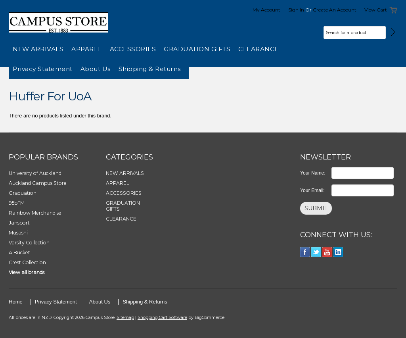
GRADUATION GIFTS (197, 49)
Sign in (296, 10)
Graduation (22, 193)
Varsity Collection (29, 243)
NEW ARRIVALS (38, 49)
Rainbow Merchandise (35, 213)
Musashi (18, 233)
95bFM (17, 203)
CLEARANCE (258, 49)
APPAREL (86, 49)
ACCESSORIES (133, 49)
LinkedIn (338, 252)
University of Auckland (35, 173)
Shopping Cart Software (162, 317)
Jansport (19, 223)
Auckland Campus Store (38, 183)
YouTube (327, 252)
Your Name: (313, 173)
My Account (266, 10)
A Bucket (19, 252)
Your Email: (312, 190)
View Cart (375, 10)
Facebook (305, 252)
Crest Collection (27, 262)
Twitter (316, 252)
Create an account (334, 10)
